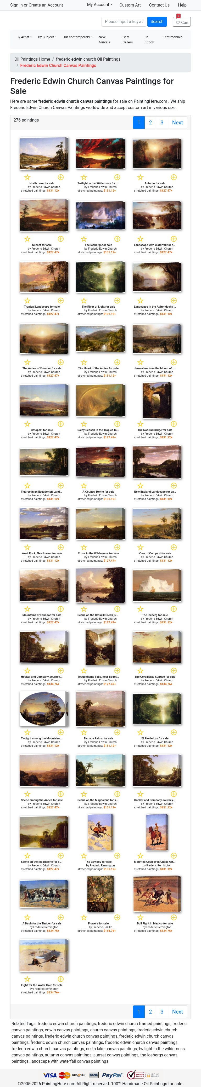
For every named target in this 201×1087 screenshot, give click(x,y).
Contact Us (159, 5)
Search (157, 21)
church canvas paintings (113, 1029)
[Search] (124, 22)
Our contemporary (76, 37)
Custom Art (130, 5)
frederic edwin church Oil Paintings (88, 59)
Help (182, 5)
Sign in (16, 5)
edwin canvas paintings (66, 1029)
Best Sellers (128, 39)
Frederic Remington (102, 865)
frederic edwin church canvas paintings (81, 1036)
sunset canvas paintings (115, 1055)
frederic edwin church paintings (67, 1023)
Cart (182, 20)
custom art (138, 107)
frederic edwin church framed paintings (134, 1023)
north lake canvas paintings (111, 1048)
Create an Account (46, 5)
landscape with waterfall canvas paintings (69, 1061)
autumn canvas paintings (68, 1055)
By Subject (46, 37)
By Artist (22, 37)
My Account (100, 4)
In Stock (150, 39)
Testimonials (172, 37)
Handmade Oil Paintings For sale (49, 21)
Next (177, 122)
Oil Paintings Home (32, 59)
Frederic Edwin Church (45, 187)
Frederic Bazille (102, 927)
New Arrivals (104, 39)
